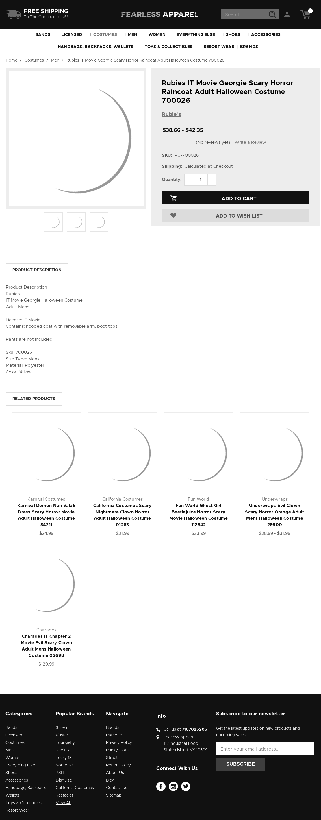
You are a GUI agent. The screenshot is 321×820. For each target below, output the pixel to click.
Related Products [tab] (33, 399)
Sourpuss (65, 765)
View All (63, 803)
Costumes (107, 35)
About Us (115, 773)
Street (112, 758)
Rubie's (62, 750)
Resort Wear (219, 47)
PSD (60, 773)
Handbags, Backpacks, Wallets (98, 47)
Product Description (37, 270)
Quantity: (171, 180)
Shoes (235, 35)
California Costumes (75, 788)
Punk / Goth (117, 750)
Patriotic (114, 735)
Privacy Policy (119, 743)
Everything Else (198, 35)
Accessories (268, 35)
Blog (110, 780)
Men (135, 35)
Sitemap (114, 795)
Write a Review (250, 142)
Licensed (75, 35)
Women (160, 35)
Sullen (61, 728)
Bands (45, 35)
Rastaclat (64, 795)
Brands (251, 47)
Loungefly (65, 743)
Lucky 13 (64, 758)
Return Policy (118, 765)
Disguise (64, 780)
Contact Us (116, 788)
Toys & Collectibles (171, 47)
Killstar (62, 735)
